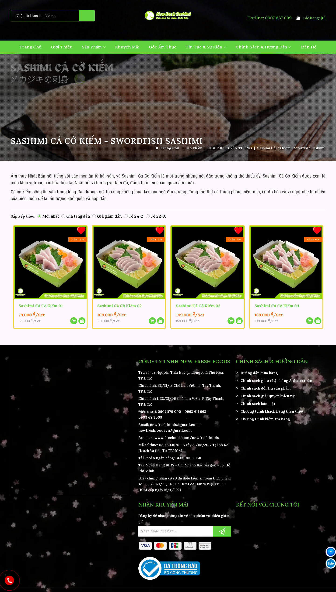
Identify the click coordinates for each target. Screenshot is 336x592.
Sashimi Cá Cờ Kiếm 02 (119, 305)
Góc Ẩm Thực (162, 47)
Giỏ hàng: (311, 18)
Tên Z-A (156, 216)
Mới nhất (48, 216)
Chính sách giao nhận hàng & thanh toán (276, 379)
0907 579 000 (169, 410)
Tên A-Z (134, 216)
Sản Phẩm (94, 47)
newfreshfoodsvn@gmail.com (165, 429)
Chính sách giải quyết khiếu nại (268, 394)
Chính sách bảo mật (258, 402)
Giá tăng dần (75, 216)
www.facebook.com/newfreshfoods (186, 436)
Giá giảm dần (107, 216)
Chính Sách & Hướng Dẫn (263, 47)
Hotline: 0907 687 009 (269, 18)
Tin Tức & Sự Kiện (206, 47)
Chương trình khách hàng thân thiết (272, 410)
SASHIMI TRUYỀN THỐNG (229, 148)
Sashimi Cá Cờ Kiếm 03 (198, 305)
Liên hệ (308, 47)
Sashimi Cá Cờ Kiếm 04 (277, 305)
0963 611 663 (195, 410)
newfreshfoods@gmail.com (174, 423)
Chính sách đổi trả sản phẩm (266, 387)
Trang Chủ (31, 47)
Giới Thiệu (62, 47)
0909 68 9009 (150, 416)
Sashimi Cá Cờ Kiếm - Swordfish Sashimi (290, 148)
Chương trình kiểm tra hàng (265, 417)
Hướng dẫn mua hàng (259, 371)
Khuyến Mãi (127, 47)
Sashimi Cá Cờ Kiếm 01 (41, 305)
